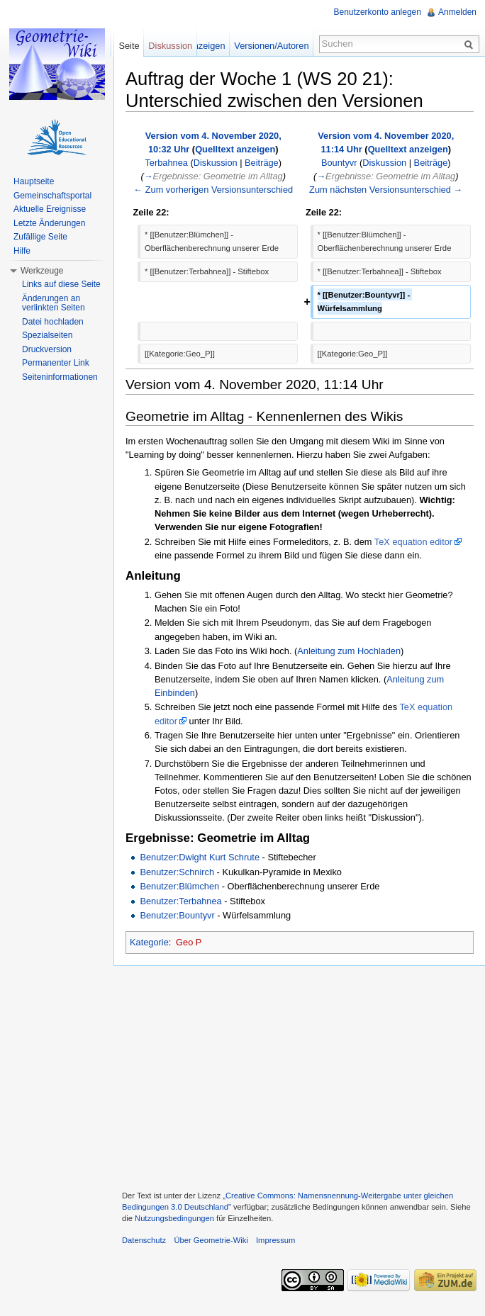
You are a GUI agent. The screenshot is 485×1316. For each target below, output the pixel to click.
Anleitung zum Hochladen (349, 651)
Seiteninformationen (60, 377)
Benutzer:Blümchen (179, 886)
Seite (128, 45)
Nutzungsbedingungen (174, 1218)
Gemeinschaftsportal (52, 196)
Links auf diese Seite (61, 284)
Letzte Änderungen (49, 223)
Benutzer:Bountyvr (177, 915)
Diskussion (216, 162)
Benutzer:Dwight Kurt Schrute (200, 857)
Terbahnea (166, 162)
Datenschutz (144, 1240)
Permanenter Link (55, 363)
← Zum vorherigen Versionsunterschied (213, 189)
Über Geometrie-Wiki (210, 1240)
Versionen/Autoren (271, 45)
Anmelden (457, 12)
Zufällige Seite (40, 237)
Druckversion (47, 349)
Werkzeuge (42, 271)
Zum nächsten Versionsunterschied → (385, 189)
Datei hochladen (53, 322)
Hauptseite (33, 181)
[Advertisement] (299, 1076)
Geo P (188, 942)
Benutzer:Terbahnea (180, 901)
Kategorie (149, 942)
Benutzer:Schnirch (177, 872)
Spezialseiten (47, 335)
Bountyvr (339, 162)
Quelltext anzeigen (235, 149)
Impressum (275, 1240)
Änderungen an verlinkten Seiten (53, 303)
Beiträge (262, 162)
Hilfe (21, 251)
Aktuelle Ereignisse (49, 209)
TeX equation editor (413, 541)
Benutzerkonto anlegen (377, 12)
